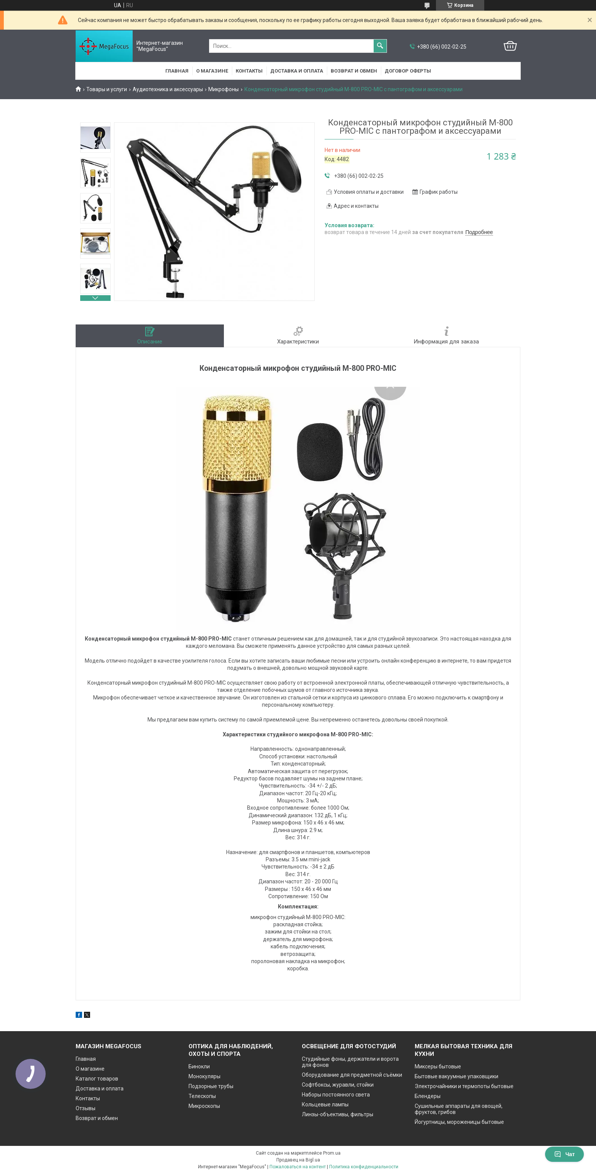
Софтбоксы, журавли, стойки (338, 1085)
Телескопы (202, 1096)
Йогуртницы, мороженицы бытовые (459, 1122)
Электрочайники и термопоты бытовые (464, 1086)
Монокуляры (204, 1076)
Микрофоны (223, 89)
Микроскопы (204, 1106)
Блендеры (428, 1096)
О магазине (212, 71)
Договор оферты (408, 71)
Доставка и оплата (296, 71)
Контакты (249, 71)
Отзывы (85, 1108)
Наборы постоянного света (336, 1095)
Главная (177, 71)
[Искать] (380, 46)
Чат (564, 1154)
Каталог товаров (97, 1079)
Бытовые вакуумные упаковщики (456, 1076)
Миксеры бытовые (438, 1066)
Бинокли (199, 1066)
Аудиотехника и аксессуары (168, 89)
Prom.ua (332, 1153)
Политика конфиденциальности (363, 1166)
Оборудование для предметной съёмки (352, 1075)
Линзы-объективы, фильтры (337, 1114)
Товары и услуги (106, 89)
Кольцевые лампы (325, 1104)
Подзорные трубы (211, 1086)
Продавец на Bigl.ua (298, 1160)
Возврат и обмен (354, 71)
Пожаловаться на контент (297, 1166)
